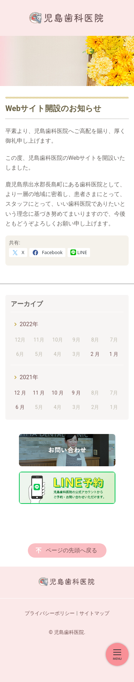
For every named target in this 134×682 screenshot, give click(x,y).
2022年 (29, 324)
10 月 (58, 393)
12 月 (20, 393)
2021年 (29, 377)
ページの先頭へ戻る (71, 550)
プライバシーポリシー (50, 613)
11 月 (39, 393)
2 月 (94, 354)
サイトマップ (94, 613)
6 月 (20, 407)
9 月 (76, 393)
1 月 (113, 354)
